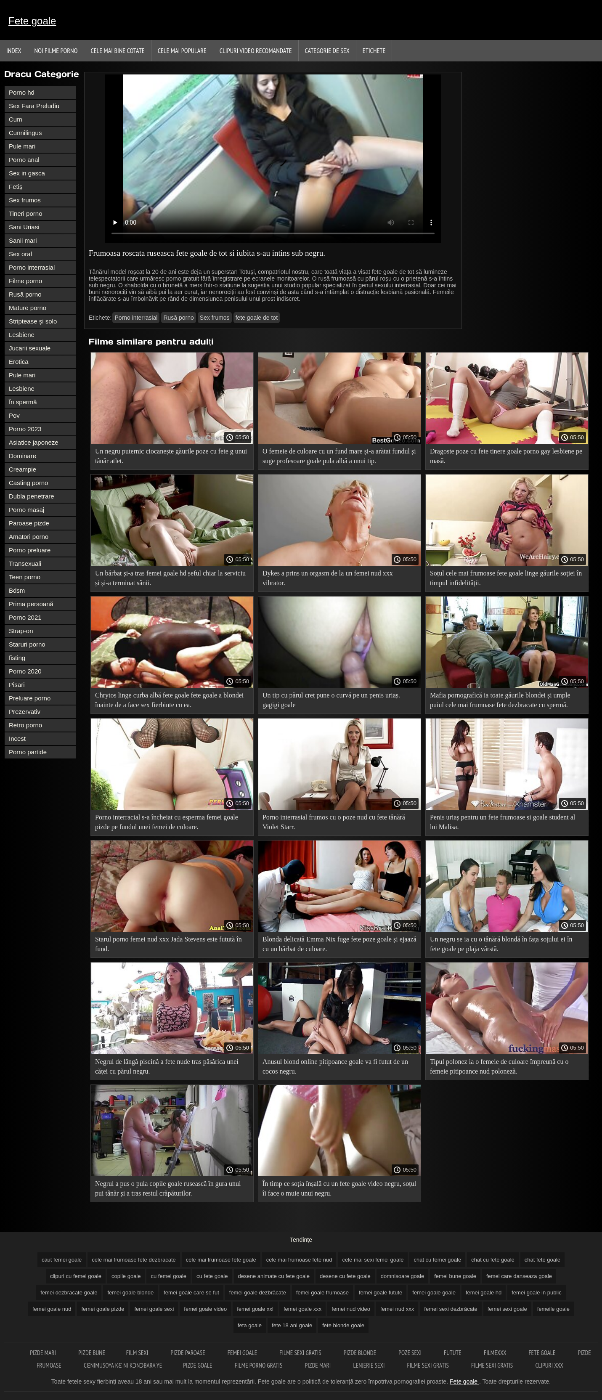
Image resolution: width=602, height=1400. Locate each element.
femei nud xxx (397, 1309)
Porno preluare (29, 550)
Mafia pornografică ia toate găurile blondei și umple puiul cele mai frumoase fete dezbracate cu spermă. (500, 700)
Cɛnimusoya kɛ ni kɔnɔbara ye (123, 1365)
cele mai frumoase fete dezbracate (133, 1260)
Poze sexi (410, 1353)
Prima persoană (31, 603)
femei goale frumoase (322, 1292)
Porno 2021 (25, 617)
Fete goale (32, 21)
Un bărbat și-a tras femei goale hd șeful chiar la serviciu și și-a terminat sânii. (170, 578)
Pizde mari (43, 1353)
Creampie (22, 469)
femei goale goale (434, 1292)
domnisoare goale (402, 1276)
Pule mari (22, 146)
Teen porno (24, 577)
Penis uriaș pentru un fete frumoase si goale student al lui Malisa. (502, 822)
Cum (15, 119)
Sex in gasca (27, 173)
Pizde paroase (189, 1353)
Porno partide (28, 752)
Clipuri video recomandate (256, 50)
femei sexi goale (507, 1309)
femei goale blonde (130, 1292)
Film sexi (138, 1353)
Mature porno (27, 307)
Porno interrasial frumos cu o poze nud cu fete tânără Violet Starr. (334, 822)
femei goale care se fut (191, 1292)
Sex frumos (25, 200)
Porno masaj (26, 509)
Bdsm (17, 590)
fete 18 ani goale (292, 1325)
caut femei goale (62, 1260)
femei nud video (350, 1309)
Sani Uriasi (24, 227)
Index (13, 50)
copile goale (126, 1276)
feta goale (250, 1325)
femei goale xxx (302, 1309)
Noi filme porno (56, 50)
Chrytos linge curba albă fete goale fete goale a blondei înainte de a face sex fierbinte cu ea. (169, 700)
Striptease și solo (33, 321)
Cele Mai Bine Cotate (117, 50)
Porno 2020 (25, 671)
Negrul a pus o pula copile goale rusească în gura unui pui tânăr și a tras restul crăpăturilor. (168, 1188)
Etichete (374, 50)
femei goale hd (483, 1292)
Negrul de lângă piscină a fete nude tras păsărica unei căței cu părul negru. (167, 1066)
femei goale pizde (102, 1309)
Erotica (19, 361)
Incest (17, 738)
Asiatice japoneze (33, 442)
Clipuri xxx (549, 1365)
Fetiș (16, 186)
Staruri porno (27, 644)
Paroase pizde (29, 523)
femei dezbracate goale (68, 1292)
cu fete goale (212, 1276)
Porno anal (24, 159)
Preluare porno (29, 698)
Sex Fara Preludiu (34, 105)
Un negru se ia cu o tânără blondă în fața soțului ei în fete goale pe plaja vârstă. (501, 944)
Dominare (22, 455)
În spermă (23, 402)
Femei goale (243, 1353)
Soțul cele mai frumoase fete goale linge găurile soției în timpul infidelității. (506, 578)
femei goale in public (537, 1292)
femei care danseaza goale (519, 1276)
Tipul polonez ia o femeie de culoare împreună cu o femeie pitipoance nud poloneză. (499, 1066)
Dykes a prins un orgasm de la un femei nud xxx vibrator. (328, 578)
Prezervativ (24, 711)
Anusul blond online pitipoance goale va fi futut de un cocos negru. (335, 1066)
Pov (14, 415)
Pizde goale (198, 1365)
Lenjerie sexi (369, 1365)
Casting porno (28, 482)
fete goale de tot (257, 317)
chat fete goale (542, 1260)
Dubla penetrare (31, 496)
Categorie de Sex (327, 50)
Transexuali (25, 563)
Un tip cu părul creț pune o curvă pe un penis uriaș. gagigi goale (331, 700)
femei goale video (205, 1309)
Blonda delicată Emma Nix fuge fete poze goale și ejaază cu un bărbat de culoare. (339, 944)
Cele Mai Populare (182, 50)
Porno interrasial (32, 267)
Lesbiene (21, 334)
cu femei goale (168, 1276)
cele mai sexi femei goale (372, 1260)
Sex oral (20, 253)
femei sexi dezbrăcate (450, 1309)
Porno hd (21, 92)
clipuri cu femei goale (75, 1276)
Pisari (17, 684)
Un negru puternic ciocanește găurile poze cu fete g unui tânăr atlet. (171, 456)
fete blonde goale (343, 1325)
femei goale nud (52, 1309)
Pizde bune (91, 1353)
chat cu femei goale (437, 1260)
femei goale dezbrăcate (257, 1292)
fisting (17, 657)
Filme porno (25, 280)
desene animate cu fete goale (274, 1276)
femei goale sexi (154, 1309)
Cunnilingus (25, 132)
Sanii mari (23, 240)
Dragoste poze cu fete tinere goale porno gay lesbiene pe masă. (506, 456)
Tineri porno (25, 213)
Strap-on (21, 630)
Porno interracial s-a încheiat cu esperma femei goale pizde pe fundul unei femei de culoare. (166, 822)
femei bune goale (455, 1276)
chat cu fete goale (492, 1260)
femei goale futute (380, 1292)
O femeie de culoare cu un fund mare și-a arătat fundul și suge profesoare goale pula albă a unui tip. (339, 456)
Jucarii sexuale (29, 348)
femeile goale (553, 1309)
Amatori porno (28, 536)
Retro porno (25, 725)
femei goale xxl (255, 1309)
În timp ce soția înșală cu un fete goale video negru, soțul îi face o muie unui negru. (339, 1188)
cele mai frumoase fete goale (221, 1260)
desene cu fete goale (345, 1276)
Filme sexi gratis (300, 1353)
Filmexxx (495, 1353)
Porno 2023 (25, 428)
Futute (453, 1353)
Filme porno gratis (259, 1365)
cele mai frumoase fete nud (299, 1260)
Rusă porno (25, 294)
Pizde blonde (361, 1353)
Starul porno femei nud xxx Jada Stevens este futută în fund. (168, 944)
